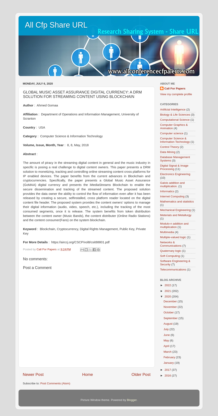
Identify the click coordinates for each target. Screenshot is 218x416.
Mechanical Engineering (175, 210)
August (168, 323)
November (171, 306)
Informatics (167, 191)
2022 (168, 285)
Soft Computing (170, 256)
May (167, 340)
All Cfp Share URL (56, 25)
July (166, 329)
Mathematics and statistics (177, 201)
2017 (168, 369)
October (169, 312)
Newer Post (33, 374)
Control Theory (169, 147)
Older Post (141, 374)
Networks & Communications (171, 244)
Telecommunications (173, 269)
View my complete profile (176, 94)
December (171, 301)
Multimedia (167, 232)
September (171, 318)
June (167, 335)
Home (87, 374)
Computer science (171, 133)
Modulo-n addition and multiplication (174, 225)
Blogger (132, 400)
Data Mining (167, 152)
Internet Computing (172, 196)
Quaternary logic (170, 250)
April (167, 346)
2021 (168, 291)
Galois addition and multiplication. (172, 184)
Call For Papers (174, 88)
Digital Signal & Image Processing (174, 167)
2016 (168, 375)
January (169, 362)
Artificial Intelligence (172, 109)
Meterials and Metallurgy (175, 215)
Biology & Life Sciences (175, 114)
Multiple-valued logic (173, 237)
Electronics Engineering (175, 174)
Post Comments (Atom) (55, 383)
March (168, 351)
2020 (168, 296)
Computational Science (175, 119)
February (170, 357)
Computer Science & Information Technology (175, 140)
